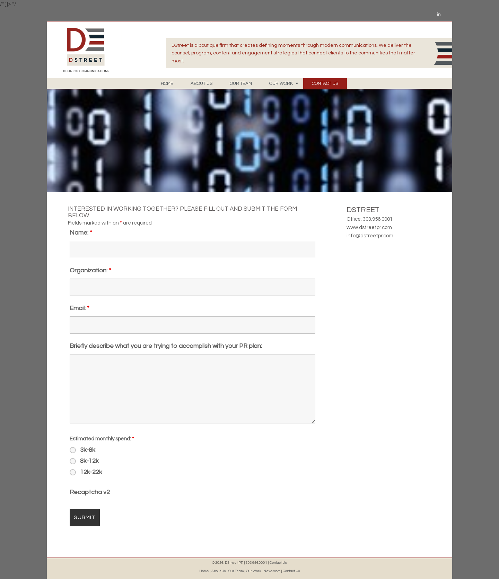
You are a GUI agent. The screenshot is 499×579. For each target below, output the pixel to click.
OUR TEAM (241, 83)
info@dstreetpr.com (370, 235)
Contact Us (278, 562)
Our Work (253, 571)
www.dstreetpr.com (369, 227)
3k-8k (87, 450)
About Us (218, 571)
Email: (79, 308)
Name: (81, 232)
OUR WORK (283, 83)
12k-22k (91, 472)
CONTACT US (325, 83)
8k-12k (89, 461)
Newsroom (271, 571)
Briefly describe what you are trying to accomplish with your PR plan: (166, 346)
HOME (167, 83)
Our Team (236, 571)
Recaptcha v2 (90, 492)
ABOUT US (201, 83)
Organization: (90, 270)
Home (204, 571)
